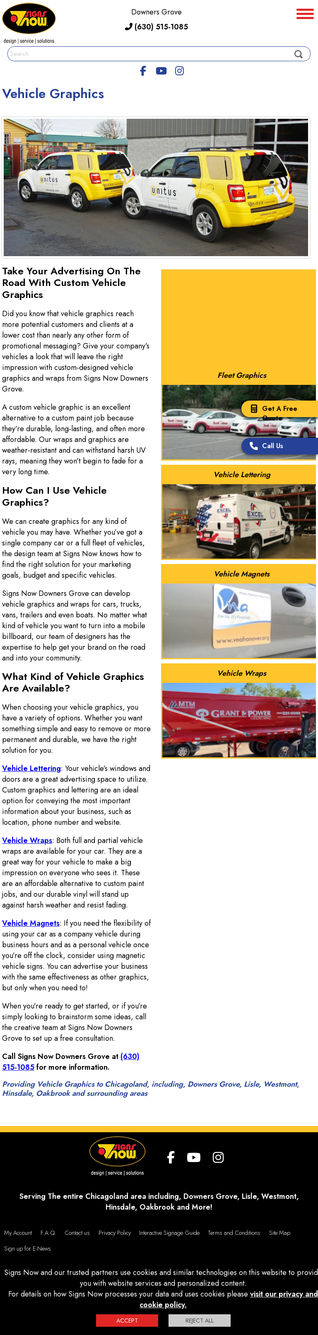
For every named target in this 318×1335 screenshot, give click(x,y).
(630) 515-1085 (156, 27)
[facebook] (143, 69)
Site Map (279, 1233)
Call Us (264, 446)
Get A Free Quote (271, 413)
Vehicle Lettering (31, 768)
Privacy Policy (115, 1233)
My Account (18, 1233)
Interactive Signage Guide (169, 1233)
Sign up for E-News (27, 1248)
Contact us (77, 1233)
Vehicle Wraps (27, 840)
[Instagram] (179, 69)
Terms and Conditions (234, 1233)
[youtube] (161, 69)
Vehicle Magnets (31, 923)
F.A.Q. (48, 1233)
